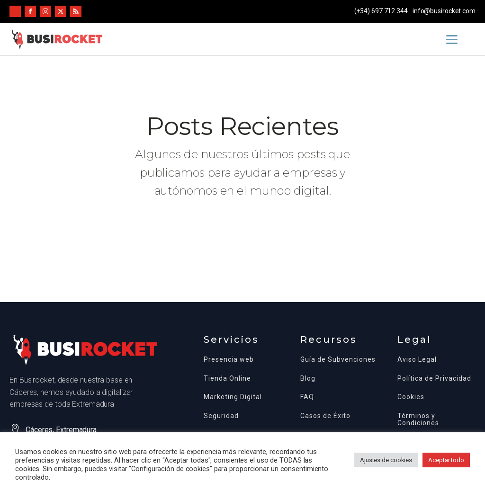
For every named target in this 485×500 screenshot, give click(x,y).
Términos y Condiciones (418, 419)
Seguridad (221, 416)
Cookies (410, 397)
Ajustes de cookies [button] (386, 460)
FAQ (307, 397)
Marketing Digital (233, 397)
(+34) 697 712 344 (381, 11)
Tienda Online (227, 378)
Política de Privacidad (434, 378)
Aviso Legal (417, 359)
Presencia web (229, 359)
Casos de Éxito (325, 416)
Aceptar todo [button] (446, 460)
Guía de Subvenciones (338, 359)
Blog (307, 378)
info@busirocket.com (444, 11)
